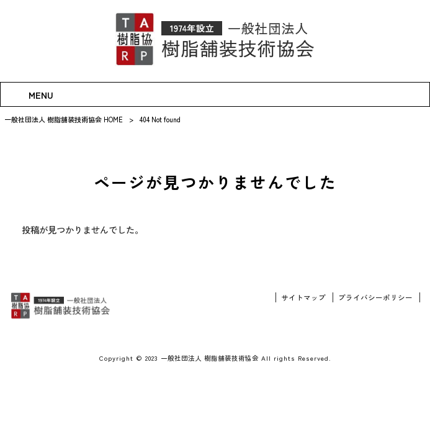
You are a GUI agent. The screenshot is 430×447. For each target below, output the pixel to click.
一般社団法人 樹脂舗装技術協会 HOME (63, 119)
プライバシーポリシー (375, 297)
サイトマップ (303, 297)
